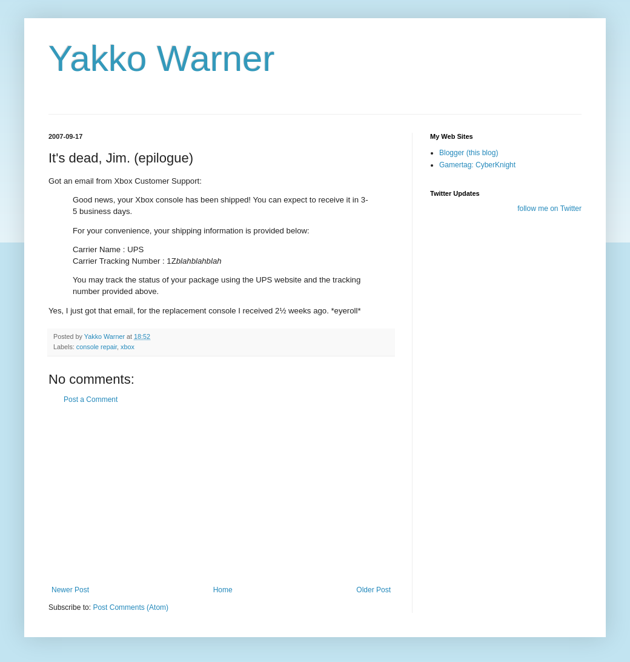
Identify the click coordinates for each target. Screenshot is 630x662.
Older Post (373, 590)
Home (223, 590)
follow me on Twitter (549, 208)
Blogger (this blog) (468, 153)
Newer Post (70, 590)
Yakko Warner (161, 58)
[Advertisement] (221, 494)
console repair (96, 346)
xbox (127, 346)
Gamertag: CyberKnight (477, 165)
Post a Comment (91, 399)
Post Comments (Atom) (130, 607)
